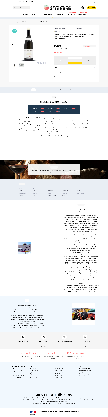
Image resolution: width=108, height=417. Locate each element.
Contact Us (54, 387)
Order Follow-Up (34, 370)
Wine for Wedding (59, 372)
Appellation (62, 90)
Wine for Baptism (59, 374)
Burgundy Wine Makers (84, 376)
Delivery (75, 67)
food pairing (43, 90)
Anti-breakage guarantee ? (75, 72)
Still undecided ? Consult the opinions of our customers (77, 357)
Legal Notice (33, 374)
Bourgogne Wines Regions (85, 372)
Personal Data (33, 377)
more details (57, 41)
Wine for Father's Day (60, 377)
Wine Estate (73, 90)
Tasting (33, 90)
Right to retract (34, 372)
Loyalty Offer (33, 368)
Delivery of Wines (59, 368)
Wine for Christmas (59, 376)
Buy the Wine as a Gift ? (75, 77)
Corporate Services (59, 370)
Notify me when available (75, 63)
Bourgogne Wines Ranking (85, 368)
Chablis (85, 235)
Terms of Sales (33, 376)
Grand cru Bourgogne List (85, 370)
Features (53, 90)
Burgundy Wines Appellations (86, 374)
